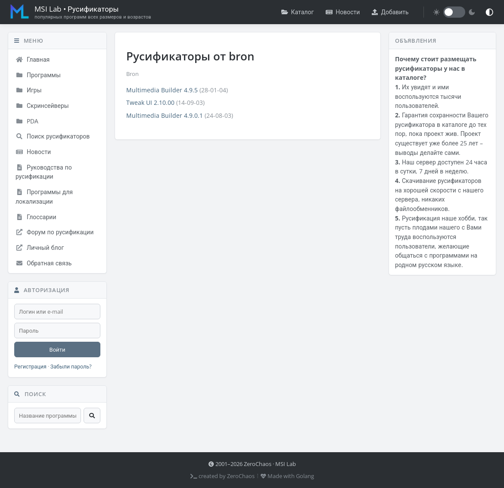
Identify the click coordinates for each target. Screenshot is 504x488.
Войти (57, 349)
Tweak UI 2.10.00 (150, 102)
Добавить (390, 12)
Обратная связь (44, 263)
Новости (343, 12)
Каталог (297, 12)
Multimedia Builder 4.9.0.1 (164, 115)
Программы (38, 75)
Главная (33, 59)
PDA (27, 121)
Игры (29, 90)
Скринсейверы (42, 105)
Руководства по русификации (44, 172)
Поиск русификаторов (53, 136)
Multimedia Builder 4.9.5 (162, 90)
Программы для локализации (44, 196)
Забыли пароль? (71, 366)
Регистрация (30, 366)
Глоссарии (36, 217)
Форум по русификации (54, 232)
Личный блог (40, 247)
